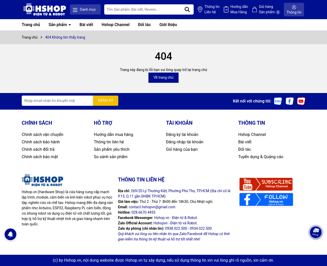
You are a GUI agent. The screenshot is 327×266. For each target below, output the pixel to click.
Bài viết (86, 24)
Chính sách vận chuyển (42, 134)
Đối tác (144, 24)
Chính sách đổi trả (38, 149)
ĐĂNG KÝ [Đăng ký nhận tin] (105, 100)
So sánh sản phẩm (110, 156)
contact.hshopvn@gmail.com (152, 207)
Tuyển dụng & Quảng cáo (260, 156)
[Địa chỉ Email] (70, 101)
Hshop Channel (116, 24)
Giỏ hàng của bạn (182, 149)
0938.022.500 (176, 228)
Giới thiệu (168, 24)
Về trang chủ (163, 77)
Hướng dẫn (239, 10)
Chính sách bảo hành (41, 142)
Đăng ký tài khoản (182, 134)
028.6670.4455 (143, 212)
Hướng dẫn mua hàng (113, 134)
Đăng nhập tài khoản (184, 142)
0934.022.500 (201, 228)
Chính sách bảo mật (40, 156)
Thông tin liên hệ (109, 142)
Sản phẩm (58, 24)
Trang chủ (31, 24)
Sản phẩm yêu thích (112, 149)
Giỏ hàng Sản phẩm (269, 10)
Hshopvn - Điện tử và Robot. (176, 223)
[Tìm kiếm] (187, 9)
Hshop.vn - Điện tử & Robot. (176, 218)
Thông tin (211, 10)
